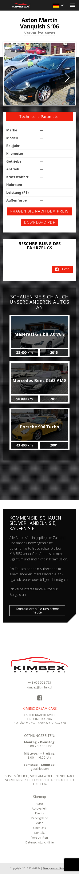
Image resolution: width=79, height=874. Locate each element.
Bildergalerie (39, 818)
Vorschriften (39, 837)
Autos (40, 804)
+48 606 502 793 (39, 682)
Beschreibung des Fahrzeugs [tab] (39, 246)
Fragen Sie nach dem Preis (39, 211)
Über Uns (39, 828)
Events (39, 813)
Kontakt (39, 833)
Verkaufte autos (39, 33)
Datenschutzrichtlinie (39, 842)
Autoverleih (39, 808)
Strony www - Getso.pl (56, 868)
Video (39, 823)
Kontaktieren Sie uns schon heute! (37, 611)
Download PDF (39, 222)
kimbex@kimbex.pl (39, 687)
